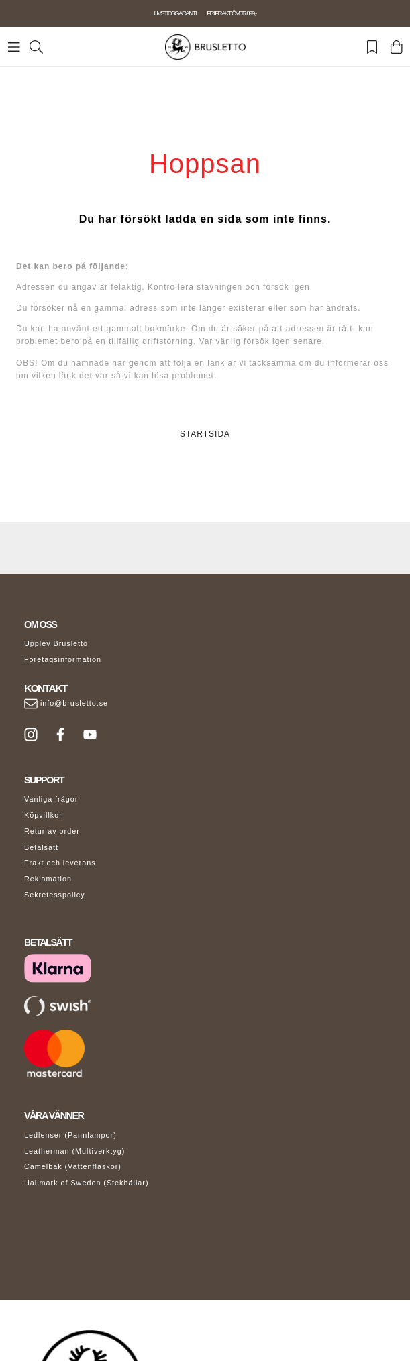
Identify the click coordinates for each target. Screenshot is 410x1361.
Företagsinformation (62, 659)
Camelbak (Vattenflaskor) (72, 1166)
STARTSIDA (205, 434)
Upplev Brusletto (56, 643)
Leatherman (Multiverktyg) (74, 1151)
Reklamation (48, 879)
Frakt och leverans (60, 863)
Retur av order (52, 831)
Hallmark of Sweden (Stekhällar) (86, 1183)
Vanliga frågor (51, 799)
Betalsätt (41, 847)
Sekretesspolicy (54, 895)
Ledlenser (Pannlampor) (70, 1135)
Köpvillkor (43, 815)
